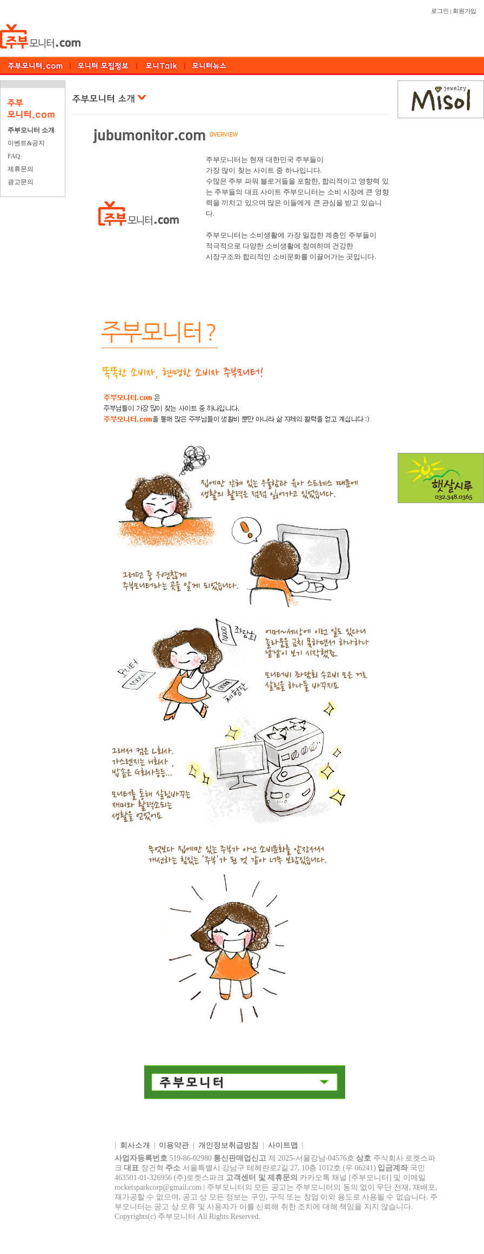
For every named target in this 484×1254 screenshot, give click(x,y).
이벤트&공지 (26, 143)
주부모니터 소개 (31, 130)
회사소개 (135, 1145)
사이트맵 (283, 1145)
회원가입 (464, 11)
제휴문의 (20, 169)
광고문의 (20, 182)
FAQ (14, 156)
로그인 (440, 11)
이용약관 (174, 1145)
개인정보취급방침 (228, 1145)
